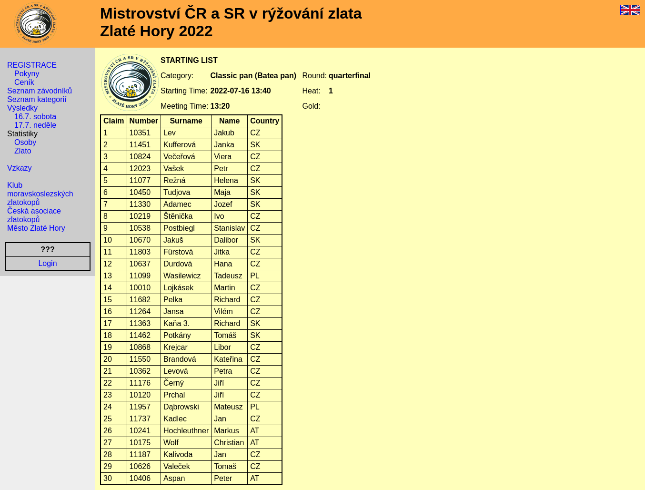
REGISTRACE (32, 65)
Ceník (24, 82)
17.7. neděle (35, 125)
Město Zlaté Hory (36, 228)
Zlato (22, 151)
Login (47, 263)
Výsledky (22, 108)
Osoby (25, 142)
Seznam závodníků (39, 91)
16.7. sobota (35, 116)
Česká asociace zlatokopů (34, 215)
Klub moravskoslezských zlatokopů (40, 193)
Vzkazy (19, 168)
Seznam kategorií (37, 99)
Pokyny (26, 74)
